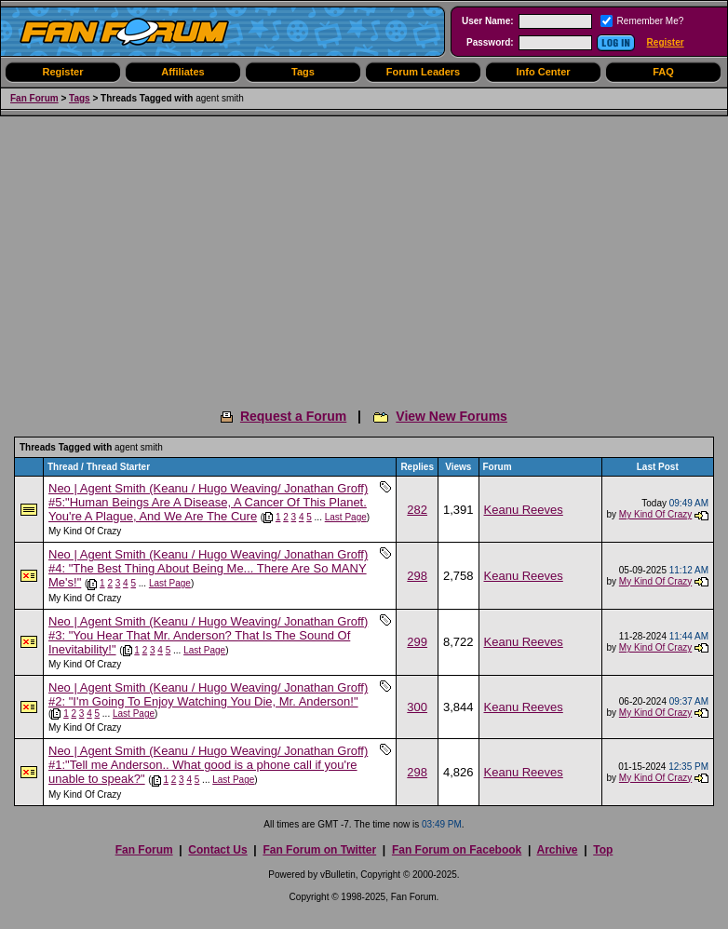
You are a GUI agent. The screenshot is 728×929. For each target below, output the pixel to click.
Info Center (543, 71)
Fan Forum (34, 98)
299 (417, 642)
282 (417, 510)
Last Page (346, 517)
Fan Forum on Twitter (319, 849)
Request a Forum (293, 416)
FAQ (663, 71)
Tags (303, 71)
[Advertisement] (364, 256)
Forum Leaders (423, 71)
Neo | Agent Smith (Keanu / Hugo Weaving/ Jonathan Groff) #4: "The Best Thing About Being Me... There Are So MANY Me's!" (208, 568)
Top (603, 849)
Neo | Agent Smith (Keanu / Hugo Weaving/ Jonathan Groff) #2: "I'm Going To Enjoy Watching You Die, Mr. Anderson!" (208, 694)
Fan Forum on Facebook (456, 849)
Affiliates (182, 71)
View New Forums (451, 416)
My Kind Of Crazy (84, 531)
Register (665, 42)
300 (417, 707)
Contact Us (217, 849)
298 (417, 576)
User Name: (488, 21)
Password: (490, 42)
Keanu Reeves (523, 510)
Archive (556, 849)
